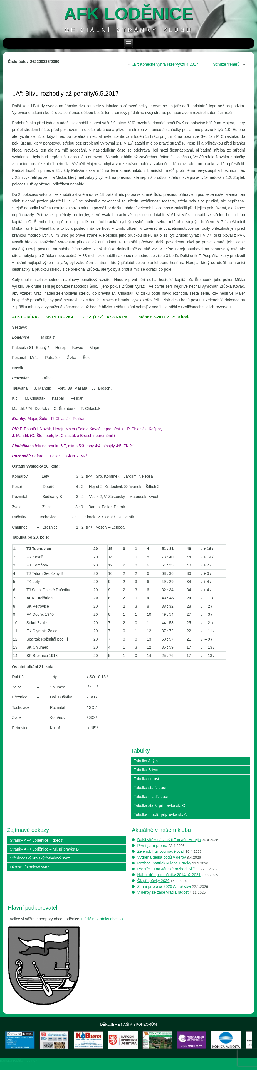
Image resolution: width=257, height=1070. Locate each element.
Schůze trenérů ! (227, 64)
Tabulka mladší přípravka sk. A (160, 814)
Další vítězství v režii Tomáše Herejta (169, 839)
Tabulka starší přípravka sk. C (159, 805)
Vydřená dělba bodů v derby (161, 857)
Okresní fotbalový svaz (29, 867)
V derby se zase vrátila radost (163, 892)
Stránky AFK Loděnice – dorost (36, 840)
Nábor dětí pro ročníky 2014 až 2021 (169, 875)
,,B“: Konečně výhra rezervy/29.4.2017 (165, 64)
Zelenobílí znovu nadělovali (161, 851)
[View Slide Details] (26, 1044)
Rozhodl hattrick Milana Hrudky (164, 863)
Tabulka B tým (146, 770)
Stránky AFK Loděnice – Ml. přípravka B (44, 849)
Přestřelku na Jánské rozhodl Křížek (168, 869)
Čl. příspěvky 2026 (153, 880)
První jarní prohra (152, 845)
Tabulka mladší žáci (151, 796)
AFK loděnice (128, 13)
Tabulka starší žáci (150, 787)
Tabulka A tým (146, 761)
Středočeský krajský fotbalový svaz (40, 858)
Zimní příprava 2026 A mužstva (164, 886)
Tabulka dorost (146, 778)
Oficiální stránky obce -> (102, 919)
